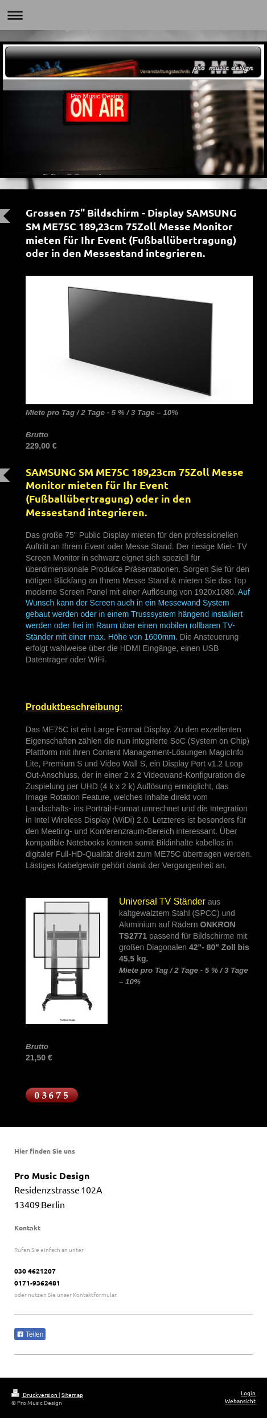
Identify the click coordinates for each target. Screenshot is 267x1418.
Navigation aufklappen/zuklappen (133, 15)
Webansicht (240, 1400)
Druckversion (35, 1394)
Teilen (30, 1334)
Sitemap (72, 1394)
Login (248, 1392)
